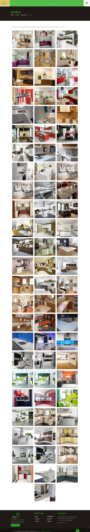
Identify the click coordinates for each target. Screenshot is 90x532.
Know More (14, 525)
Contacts (49, 521)
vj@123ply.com (62, 522)
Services (37, 521)
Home (36, 516)
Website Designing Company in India (44, 531)
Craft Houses (50, 516)
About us (37, 519)
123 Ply (12, 531)
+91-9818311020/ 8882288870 (65, 520)
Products (49, 519)
